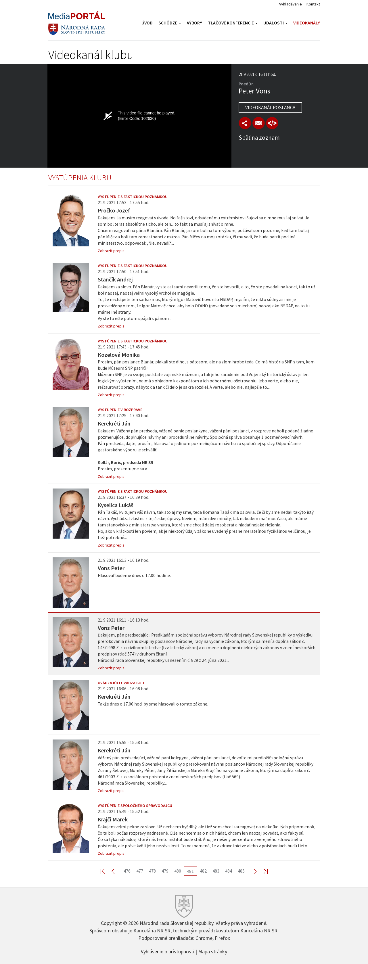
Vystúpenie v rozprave (120, 409)
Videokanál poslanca (270, 107)
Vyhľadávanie (290, 4)
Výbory (194, 23)
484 (228, 871)
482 (203, 871)
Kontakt (313, 4)
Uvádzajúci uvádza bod (121, 682)
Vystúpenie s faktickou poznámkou (133, 196)
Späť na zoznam (259, 137)
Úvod (147, 23)
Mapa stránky (212, 951)
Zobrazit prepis (111, 250)
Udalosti (275, 23)
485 (241, 871)
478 (152, 871)
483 (215, 871)
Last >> (262, 871)
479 (165, 871)
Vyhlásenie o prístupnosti (167, 951)
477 (139, 871)
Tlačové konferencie (233, 23)
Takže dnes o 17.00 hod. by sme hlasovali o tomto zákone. (153, 704)
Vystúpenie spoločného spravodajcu (135, 805)
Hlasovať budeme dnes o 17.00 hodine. (134, 575)
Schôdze (169, 23)
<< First (106, 871)
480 (177, 871)
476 (127, 871)
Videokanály (306, 23)
